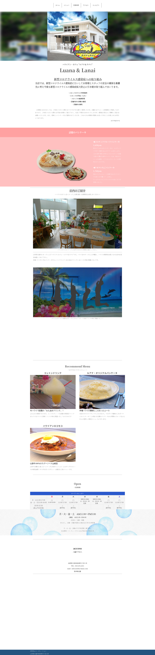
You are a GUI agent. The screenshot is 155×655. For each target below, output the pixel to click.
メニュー (66, 5)
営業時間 (76, 5)
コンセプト (96, 5)
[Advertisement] (77, 339)
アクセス (85, 5)
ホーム (58, 5)
